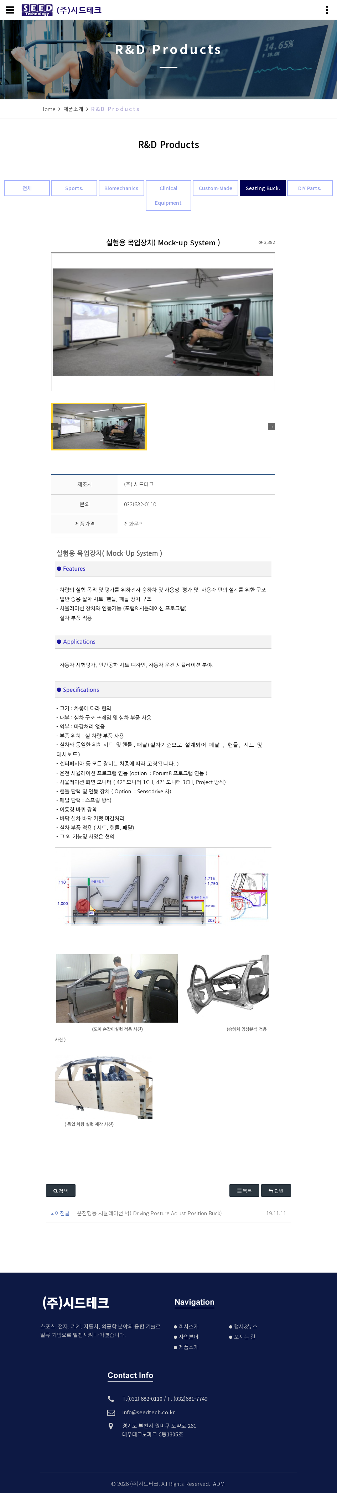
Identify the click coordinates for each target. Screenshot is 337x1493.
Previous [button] (54, 426)
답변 (276, 1191)
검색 (60, 1191)
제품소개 (193, 1347)
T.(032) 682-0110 (142, 1398)
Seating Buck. (263, 188)
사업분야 (193, 1336)
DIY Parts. (309, 188)
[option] (163, 322)
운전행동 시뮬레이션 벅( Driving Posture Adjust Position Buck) (149, 1213)
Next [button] (271, 426)
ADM (219, 1484)
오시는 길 (249, 1336)
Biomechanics (121, 188)
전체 (27, 188)
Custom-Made (215, 188)
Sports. (74, 188)
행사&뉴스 (250, 1326)
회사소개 (193, 1326)
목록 (244, 1191)
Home (48, 109)
